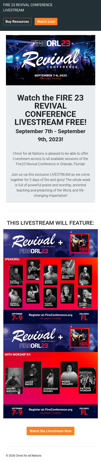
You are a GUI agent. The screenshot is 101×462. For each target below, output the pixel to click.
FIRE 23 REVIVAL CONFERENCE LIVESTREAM (28, 7)
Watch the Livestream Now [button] (51, 431)
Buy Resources (17, 21)
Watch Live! (46, 21)
